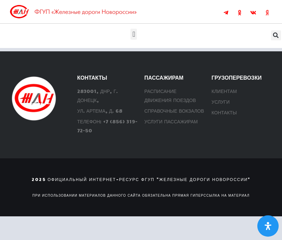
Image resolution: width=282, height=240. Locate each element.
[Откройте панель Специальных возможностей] (268, 226)
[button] (133, 34)
